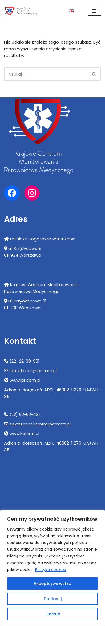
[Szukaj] (46, 74)
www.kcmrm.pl (24, 433)
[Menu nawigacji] (94, 11)
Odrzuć (52, 614)
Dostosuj (53, 599)
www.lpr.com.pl (25, 380)
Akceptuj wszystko (52, 583)
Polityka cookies (50, 569)
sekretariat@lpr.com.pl (33, 371)
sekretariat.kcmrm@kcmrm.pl (40, 424)
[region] (52, 568)
